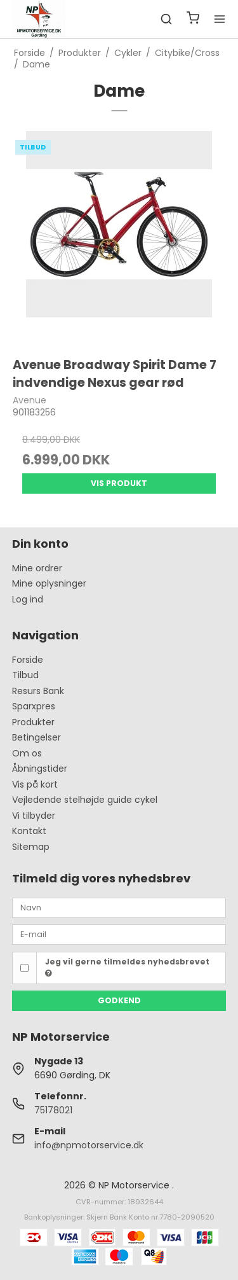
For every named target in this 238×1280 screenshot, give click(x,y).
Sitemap (31, 846)
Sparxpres (33, 706)
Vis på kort (35, 784)
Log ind (27, 599)
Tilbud (25, 675)
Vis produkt (119, 483)
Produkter (33, 722)
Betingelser (36, 737)
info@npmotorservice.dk (88, 1145)
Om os (27, 753)
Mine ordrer (37, 568)
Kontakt (29, 830)
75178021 (53, 1110)
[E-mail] (119, 934)
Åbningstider (39, 768)
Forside (27, 659)
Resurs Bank (38, 691)
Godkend (119, 1000)
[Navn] (119, 907)
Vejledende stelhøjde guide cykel (84, 799)
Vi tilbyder (33, 815)
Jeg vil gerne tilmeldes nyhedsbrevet (127, 967)
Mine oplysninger (49, 583)
